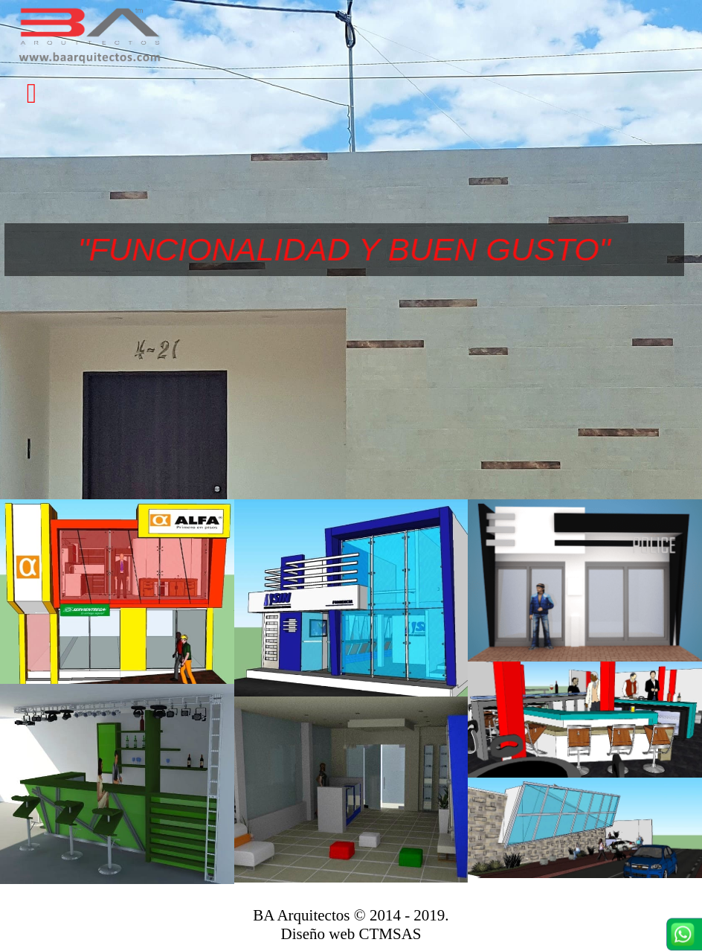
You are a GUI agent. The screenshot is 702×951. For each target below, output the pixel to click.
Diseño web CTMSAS (350, 934)
